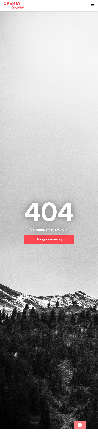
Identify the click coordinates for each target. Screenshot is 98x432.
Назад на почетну (49, 239)
